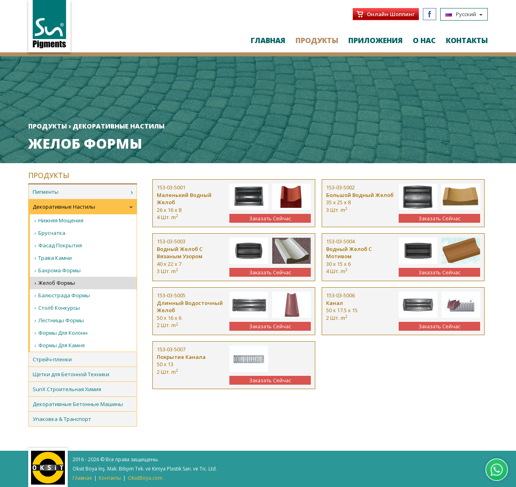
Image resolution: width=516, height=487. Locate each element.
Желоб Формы (56, 282)
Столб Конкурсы (59, 307)
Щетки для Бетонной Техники (71, 374)
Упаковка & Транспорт (62, 419)
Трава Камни (55, 257)
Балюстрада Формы (64, 295)
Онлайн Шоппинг (391, 14)
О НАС (424, 40)
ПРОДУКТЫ (316, 40)
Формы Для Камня (61, 345)
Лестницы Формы (61, 320)
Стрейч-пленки (52, 359)
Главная (82, 478)
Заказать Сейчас (270, 218)
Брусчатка (51, 232)
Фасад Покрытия (60, 245)
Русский (464, 14)
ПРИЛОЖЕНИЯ (375, 40)
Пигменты (45, 191)
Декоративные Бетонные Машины (78, 404)
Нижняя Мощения (60, 220)
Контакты (110, 478)
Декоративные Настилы (64, 206)
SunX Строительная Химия (67, 389)
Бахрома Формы (59, 270)
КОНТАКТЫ (467, 40)
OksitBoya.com (145, 478)
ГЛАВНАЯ (268, 40)
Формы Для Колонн (62, 332)
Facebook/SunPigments (429, 14)
